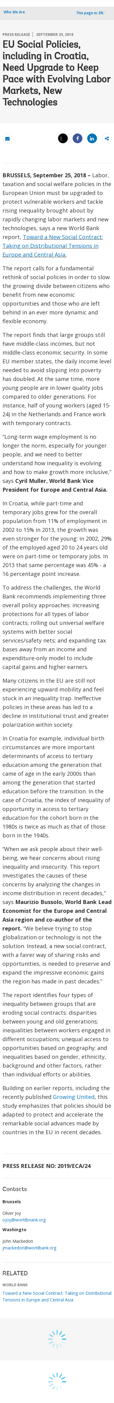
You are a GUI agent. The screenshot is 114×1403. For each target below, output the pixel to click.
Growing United (74, 1096)
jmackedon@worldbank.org (29, 1248)
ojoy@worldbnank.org (24, 1220)
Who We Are (14, 12)
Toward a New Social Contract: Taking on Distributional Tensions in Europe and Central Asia (52, 245)
